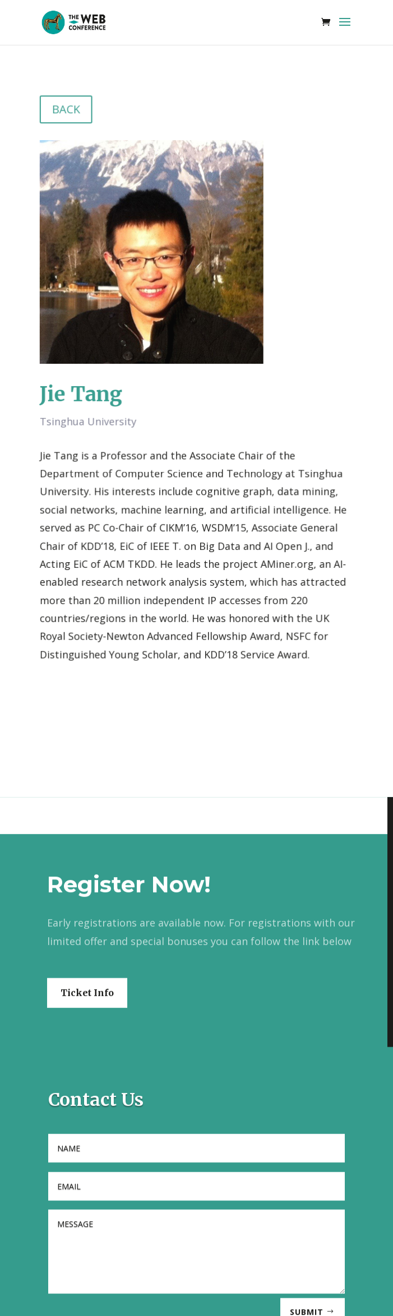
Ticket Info (87, 1063)
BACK (68, 113)
